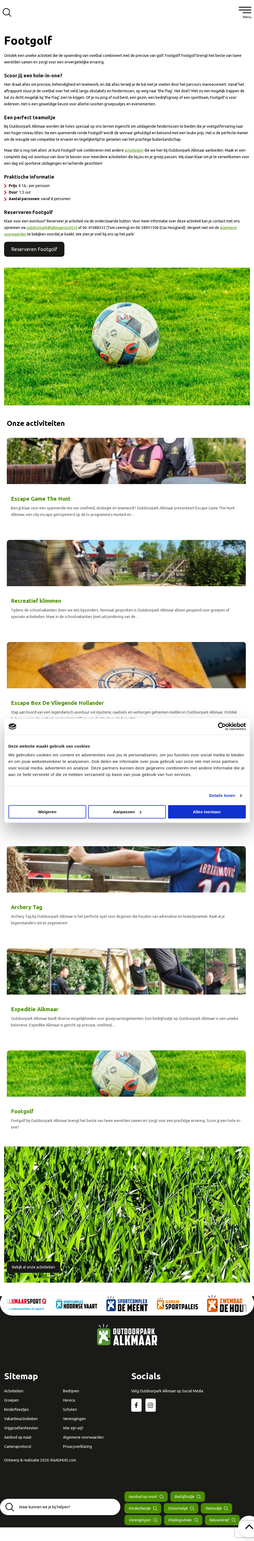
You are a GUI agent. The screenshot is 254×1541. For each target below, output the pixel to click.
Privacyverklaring (77, 1446)
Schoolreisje (177, 1508)
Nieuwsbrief (219, 1520)
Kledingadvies (180, 1520)
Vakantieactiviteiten (21, 1419)
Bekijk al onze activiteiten (33, 1267)
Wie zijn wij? (73, 1428)
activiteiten (134, 150)
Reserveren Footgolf (34, 249)
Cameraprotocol (17, 1446)
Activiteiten (13, 1391)
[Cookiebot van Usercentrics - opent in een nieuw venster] (222, 726)
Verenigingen (74, 1419)
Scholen (70, 1409)
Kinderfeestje (139, 1508)
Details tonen (222, 795)
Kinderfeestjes (16, 1409)
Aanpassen (127, 811)
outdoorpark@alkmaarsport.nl (51, 227)
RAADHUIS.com (63, 1460)
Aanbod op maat (17, 1437)
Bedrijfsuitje (184, 1496)
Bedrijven (71, 1391)
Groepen (11, 1400)
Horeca (69, 1400)
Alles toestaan (207, 811)
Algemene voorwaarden (83, 1437)
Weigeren (47, 811)
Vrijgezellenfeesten (21, 1428)
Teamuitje (213, 1508)
